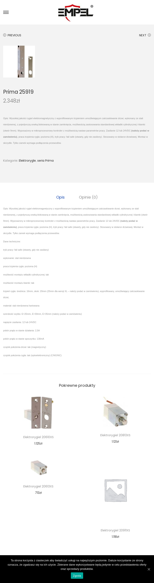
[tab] (61, 197)
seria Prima (45, 160)
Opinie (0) (88, 197)
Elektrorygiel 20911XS (115, 530)
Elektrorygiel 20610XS (38, 437)
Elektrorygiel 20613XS (38, 486)
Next (145, 35)
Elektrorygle (27, 160)
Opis (61, 197)
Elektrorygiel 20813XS (115, 435)
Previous (12, 35)
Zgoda (77, 575)
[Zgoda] (149, 569)
